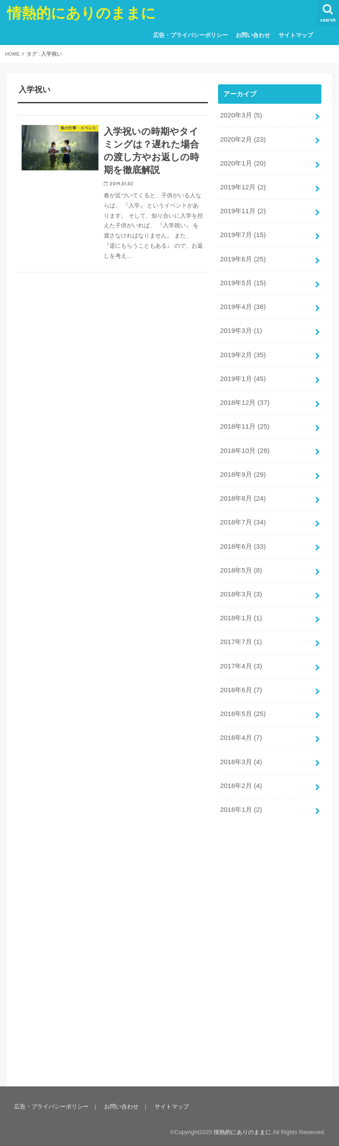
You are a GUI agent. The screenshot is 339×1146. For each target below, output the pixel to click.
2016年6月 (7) (240, 675)
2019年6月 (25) (242, 255)
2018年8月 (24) (242, 488)
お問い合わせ (251, 35)
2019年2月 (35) (242, 348)
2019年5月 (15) (242, 278)
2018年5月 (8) (240, 558)
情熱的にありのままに (81, 12)
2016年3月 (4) (240, 745)
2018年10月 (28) (244, 441)
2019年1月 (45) (242, 372)
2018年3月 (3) (240, 582)
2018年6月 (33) (242, 535)
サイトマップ (293, 35)
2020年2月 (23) (242, 138)
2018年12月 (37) (244, 395)
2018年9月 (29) (242, 465)
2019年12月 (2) (242, 185)
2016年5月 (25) (242, 698)
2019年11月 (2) (242, 208)
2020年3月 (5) (240, 115)
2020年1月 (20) (242, 162)
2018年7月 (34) (242, 512)
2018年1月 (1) (240, 605)
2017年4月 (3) (240, 652)
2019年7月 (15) (242, 231)
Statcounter (18, 1140)
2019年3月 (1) (240, 325)
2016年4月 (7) (240, 722)
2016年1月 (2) (240, 792)
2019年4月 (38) (242, 301)
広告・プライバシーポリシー (188, 35)
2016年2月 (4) (240, 769)
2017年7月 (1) (240, 629)
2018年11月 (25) (244, 418)
